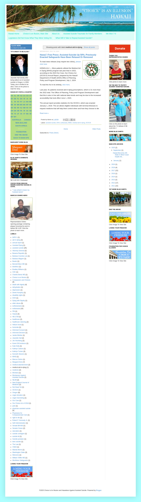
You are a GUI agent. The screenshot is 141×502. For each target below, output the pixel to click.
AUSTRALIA (16, 120)
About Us (56, 34)
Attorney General (18, 251)
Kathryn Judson (17, 349)
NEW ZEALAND (21, 123)
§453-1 (14, 237)
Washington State (18, 452)
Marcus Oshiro (17, 359)
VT (24, 114)
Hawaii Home (13, 34)
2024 (113, 164)
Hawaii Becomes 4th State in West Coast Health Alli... (121, 155)
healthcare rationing (19, 322)
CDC (14, 272)
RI (24, 111)
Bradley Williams (18, 269)
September (117, 150)
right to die (16, 418)
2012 (113, 183)
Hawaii (14, 314)
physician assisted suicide (21, 408)
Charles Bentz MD (18, 275)
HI (24, 99)
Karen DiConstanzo (19, 343)
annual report (17, 243)
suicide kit (15, 436)
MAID (70, 123)
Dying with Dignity (18, 300)
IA (27, 99)
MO (21, 105)
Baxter (14, 261)
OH (12, 111)
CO (27, 96)
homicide (15, 327)
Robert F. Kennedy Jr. (19, 420)
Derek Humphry (17, 292)
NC (30, 105)
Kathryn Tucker (17, 351)
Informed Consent (18, 330)
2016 (113, 173)
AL (15, 96)
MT (27, 105)
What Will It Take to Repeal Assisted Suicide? (74, 38)
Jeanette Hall (17, 338)
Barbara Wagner (18, 259)
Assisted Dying (17, 245)
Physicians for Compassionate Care (19, 414)
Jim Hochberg (17, 341)
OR (18, 111)
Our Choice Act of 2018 (20, 403)
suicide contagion (18, 434)
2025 (113, 148)
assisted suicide (51, 123)
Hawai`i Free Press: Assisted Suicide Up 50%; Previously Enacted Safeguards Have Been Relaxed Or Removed (68, 56)
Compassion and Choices (21, 280)
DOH (58, 123)
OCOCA (88, 123)
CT (30, 96)
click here (66, 85)
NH (18, 108)
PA (21, 111)
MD (30, 102)
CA (24, 96)
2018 (113, 167)
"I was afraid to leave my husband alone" (20, 191)
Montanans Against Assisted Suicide (19, 376)
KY (21, 102)
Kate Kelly (15, 346)
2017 (113, 170)
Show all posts (89, 47)
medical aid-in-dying (78, 123)
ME (12, 105)
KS (18, 102)
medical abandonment (20, 365)
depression (16, 290)
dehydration (16, 287)
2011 (113, 186)
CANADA (27, 120)
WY (15, 117)
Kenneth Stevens (18, 354)
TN (12, 114)
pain (13, 406)
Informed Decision (18, 333)
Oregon (15, 392)
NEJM (14, 380)
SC (27, 111)
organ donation (17, 395)
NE (15, 108)
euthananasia (17, 306)
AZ (21, 96)
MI (15, 105)
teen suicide (16, 442)
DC (12, 99)
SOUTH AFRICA (21, 126)
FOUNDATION (21, 132)
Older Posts (96, 129)
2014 (113, 177)
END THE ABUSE (21, 135)
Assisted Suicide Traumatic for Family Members (82, 34)
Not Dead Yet (17, 387)
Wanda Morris (17, 450)
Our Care (15, 400)
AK (12, 96)
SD (30, 111)
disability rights (17, 295)
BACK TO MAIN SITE (21, 138)
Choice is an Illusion (19, 277)
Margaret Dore (17, 362)
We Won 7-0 (111, 34)
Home (66, 129)
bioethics (15, 267)
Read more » (44, 113)
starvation (15, 431)
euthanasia (63, 123)
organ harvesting (18, 398)
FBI (13, 311)
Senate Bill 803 (17, 426)
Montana (15, 373)
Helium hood (16, 325)
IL (12, 102)
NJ (21, 108)
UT (18, 114)
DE (15, 99)
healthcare (16, 319)
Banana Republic (18, 253)
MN (18, 105)
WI (30, 114)
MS (24, 105)
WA (27, 114)
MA (27, 102)
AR (18, 96)
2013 (113, 180)
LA (24, 102)
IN (15, 102)
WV (12, 117)
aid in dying (16, 240)
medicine (15, 370)
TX (15, 114)
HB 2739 (15, 317)
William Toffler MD (18, 458)
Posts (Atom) (53, 133)
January (116, 160)
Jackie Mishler (17, 335)
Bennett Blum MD (18, 264)
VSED (14, 447)
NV (27, 108)
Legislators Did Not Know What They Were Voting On (30, 38)
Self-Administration (19, 423)
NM (24, 108)
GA (21, 99)
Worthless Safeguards (20, 460)
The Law (15, 444)
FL (18, 99)
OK (15, 111)
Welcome (15, 455)
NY (30, 108)
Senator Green (17, 428)
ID (30, 99)
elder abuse (16, 303)
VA (21, 114)
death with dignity (18, 285)
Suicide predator (18, 439)
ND (12, 108)
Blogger (98, 490)
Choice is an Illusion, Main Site (35, 34)
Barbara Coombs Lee (19, 256)
